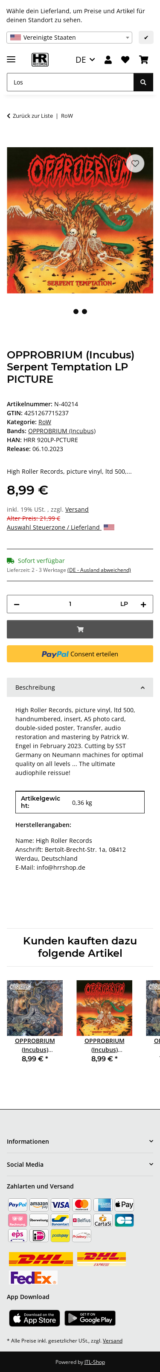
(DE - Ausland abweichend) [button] (99, 570)
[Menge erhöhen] (143, 604)
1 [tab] (76, 311)
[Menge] (70, 604)
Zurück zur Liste (33, 115)
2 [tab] (84, 311)
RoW (44, 422)
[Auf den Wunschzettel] (135, 163)
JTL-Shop (94, 1362)
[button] (108, 60)
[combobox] (69, 38)
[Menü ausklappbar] (11, 55)
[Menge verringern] (16, 604)
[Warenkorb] (143, 60)
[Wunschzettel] (125, 60)
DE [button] (81, 59)
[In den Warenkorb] (13, 142)
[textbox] (69, 37)
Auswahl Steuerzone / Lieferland (60, 527)
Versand (77, 509)
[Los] (70, 82)
